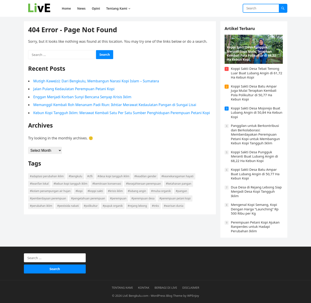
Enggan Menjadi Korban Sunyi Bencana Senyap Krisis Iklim (82, 96)
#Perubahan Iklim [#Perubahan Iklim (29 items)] (41, 206)
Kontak (143, 288)
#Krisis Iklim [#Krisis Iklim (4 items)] (115, 191)
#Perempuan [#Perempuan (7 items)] (118, 198)
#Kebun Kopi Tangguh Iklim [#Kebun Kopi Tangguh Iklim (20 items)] (71, 184)
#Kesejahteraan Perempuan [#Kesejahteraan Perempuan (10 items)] (143, 184)
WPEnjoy (193, 296)
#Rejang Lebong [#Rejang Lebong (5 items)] (137, 206)
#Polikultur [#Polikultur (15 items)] (91, 206)
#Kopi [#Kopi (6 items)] (79, 191)
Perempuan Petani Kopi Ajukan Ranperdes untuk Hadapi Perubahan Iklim (255, 226)
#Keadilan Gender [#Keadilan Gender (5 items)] (145, 176)
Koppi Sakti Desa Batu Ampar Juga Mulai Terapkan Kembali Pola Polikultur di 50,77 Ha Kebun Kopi (254, 93)
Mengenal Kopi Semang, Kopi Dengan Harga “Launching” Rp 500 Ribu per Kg (255, 209)
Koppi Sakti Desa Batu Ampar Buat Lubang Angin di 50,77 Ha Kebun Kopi (255, 173)
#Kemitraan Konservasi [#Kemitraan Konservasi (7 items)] (106, 184)
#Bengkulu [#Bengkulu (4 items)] (75, 176)
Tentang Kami (122, 288)
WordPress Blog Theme (166, 296)
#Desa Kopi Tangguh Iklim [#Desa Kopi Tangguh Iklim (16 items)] (113, 176)
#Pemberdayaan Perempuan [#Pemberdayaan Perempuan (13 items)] (48, 198)
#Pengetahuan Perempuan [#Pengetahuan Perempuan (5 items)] (88, 198)
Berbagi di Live (165, 288)
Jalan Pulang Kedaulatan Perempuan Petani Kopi (74, 89)
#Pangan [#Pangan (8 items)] (181, 191)
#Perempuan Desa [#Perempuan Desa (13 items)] (142, 198)
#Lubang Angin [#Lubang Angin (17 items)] (137, 191)
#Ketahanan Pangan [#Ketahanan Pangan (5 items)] (178, 184)
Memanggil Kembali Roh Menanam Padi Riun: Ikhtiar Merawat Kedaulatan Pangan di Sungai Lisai (114, 104)
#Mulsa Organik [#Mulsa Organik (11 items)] (161, 191)
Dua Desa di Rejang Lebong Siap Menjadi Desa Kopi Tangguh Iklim (256, 191)
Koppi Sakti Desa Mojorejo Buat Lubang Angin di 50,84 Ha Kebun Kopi (256, 112)
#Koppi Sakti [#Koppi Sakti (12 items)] (95, 191)
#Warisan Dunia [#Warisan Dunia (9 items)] (174, 206)
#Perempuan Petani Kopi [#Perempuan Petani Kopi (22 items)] (175, 198)
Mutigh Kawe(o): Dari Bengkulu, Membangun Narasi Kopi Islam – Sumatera (96, 81)
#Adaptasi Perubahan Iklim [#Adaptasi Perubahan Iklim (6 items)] (47, 176)
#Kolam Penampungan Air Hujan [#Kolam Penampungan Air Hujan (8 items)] (50, 191)
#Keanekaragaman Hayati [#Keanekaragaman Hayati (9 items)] (178, 176)
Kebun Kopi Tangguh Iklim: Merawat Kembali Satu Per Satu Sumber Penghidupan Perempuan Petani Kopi (121, 112)
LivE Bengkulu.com (135, 296)
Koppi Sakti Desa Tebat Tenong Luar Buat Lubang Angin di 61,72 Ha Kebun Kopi (256, 72)
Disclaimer (190, 288)
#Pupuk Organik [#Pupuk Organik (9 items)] (113, 206)
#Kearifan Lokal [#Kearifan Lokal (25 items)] (39, 184)
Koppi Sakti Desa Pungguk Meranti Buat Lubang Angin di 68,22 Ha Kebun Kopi (254, 156)
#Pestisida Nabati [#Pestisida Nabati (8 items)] (68, 206)
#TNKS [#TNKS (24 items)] (155, 206)
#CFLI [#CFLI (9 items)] (90, 176)
